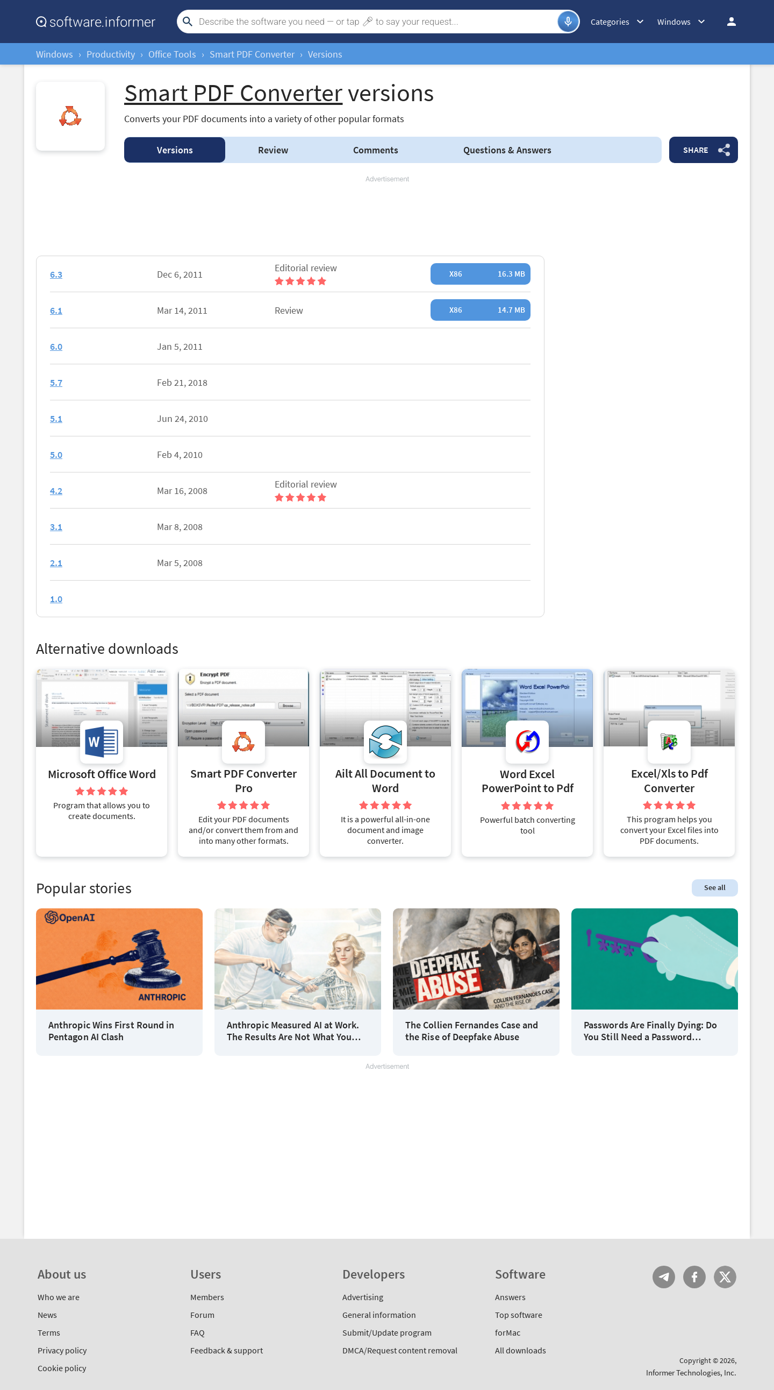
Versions (175, 150)
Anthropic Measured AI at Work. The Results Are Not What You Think (293, 1030)
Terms (49, 1332)
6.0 (56, 346)
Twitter (725, 1277)
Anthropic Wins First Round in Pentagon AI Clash (111, 1030)
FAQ (197, 1332)
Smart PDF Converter (252, 54)
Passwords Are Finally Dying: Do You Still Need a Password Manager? (650, 1030)
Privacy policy (62, 1350)
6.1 (56, 310)
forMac (507, 1332)
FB (694, 1277)
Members (207, 1297)
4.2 (56, 490)
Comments (375, 150)
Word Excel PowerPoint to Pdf (528, 781)
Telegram (664, 1277)
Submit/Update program (387, 1332)
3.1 (56, 526)
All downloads (520, 1350)
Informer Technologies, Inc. (691, 1372)
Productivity (111, 54)
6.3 (56, 274)
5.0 (56, 454)
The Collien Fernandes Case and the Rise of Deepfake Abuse (471, 1030)
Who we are (59, 1297)
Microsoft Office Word (102, 774)
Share (695, 149)
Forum (202, 1314)
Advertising (362, 1297)
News (47, 1314)
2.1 (56, 562)
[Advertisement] (387, 216)
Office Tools (172, 54)
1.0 (56, 598)
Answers (507, 150)
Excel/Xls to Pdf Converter (669, 780)
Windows (54, 54)
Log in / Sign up (727, 21)
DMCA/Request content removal (399, 1350)
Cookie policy (62, 1368)
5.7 (56, 382)
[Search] (377, 21)
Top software (518, 1314)
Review (273, 150)
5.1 (56, 418)
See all (715, 887)
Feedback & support (226, 1350)
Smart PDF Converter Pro (243, 780)
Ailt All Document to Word (385, 780)
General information (379, 1314)
